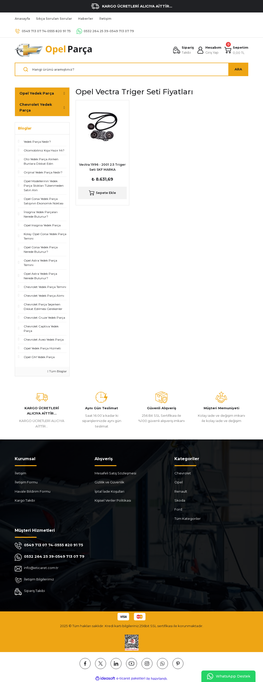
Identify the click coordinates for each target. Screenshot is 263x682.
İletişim (20, 473)
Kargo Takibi (25, 500)
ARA (238, 69)
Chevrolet (182, 473)
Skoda (179, 500)
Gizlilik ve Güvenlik (109, 482)
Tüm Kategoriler (187, 519)
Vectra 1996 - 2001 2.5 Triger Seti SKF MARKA (102, 167)
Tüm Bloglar (57, 371)
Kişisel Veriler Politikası (113, 500)
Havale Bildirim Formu (32, 491)
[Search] (131, 69)
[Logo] (54, 50)
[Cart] (236, 50)
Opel (178, 482)
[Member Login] (209, 50)
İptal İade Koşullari (109, 491)
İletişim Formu (26, 482)
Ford (178, 509)
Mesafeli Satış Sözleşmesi (115, 473)
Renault (180, 491)
